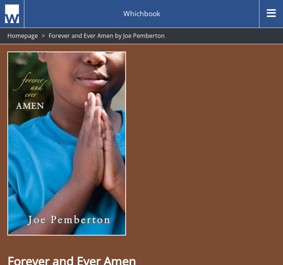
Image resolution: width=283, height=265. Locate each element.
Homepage (22, 36)
